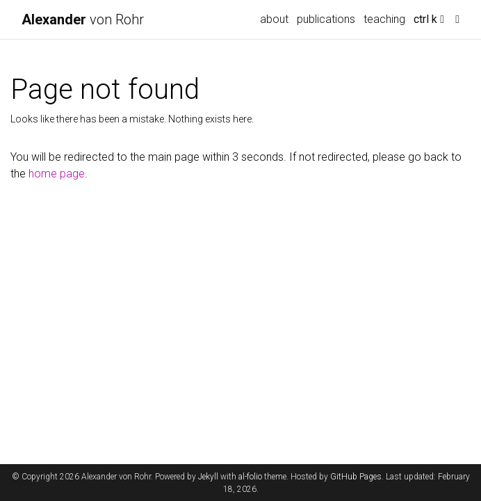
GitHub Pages (356, 477)
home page (56, 173)
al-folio (250, 477)
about (274, 19)
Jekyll (208, 477)
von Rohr (83, 19)
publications (326, 19)
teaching (384, 19)
